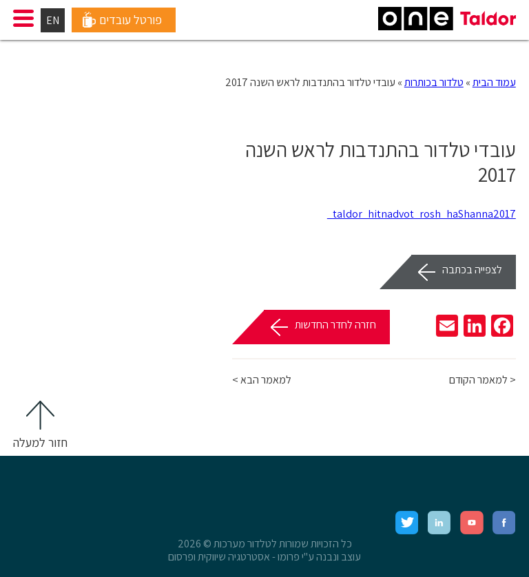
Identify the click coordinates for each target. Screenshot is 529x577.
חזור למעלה (40, 442)
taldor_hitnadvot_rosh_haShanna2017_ (421, 214)
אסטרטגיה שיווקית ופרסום (219, 556)
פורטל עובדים (130, 20)
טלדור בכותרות (434, 82)
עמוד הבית (494, 82)
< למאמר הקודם (482, 380)
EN (52, 20)
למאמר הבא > (261, 380)
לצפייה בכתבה (472, 269)
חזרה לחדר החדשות (335, 324)
